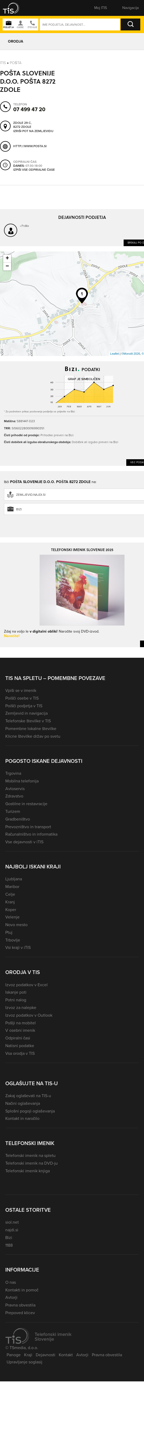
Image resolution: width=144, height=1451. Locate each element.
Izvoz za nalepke (20, 1007)
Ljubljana (13, 879)
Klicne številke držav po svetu (32, 736)
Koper (10, 910)
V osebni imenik (20, 1030)
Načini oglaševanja (22, 1103)
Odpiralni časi (17, 1038)
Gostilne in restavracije (26, 804)
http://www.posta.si (30, 146)
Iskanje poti (15, 992)
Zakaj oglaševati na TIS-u (28, 1096)
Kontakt (66, 1355)
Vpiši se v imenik (20, 690)
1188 (9, 1245)
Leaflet (114, 353)
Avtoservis (15, 789)
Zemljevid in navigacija (26, 713)
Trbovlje (12, 940)
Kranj (10, 902)
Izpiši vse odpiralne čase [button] (34, 170)
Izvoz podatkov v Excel (26, 985)
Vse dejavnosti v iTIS (24, 842)
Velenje (12, 917)
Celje (10, 894)
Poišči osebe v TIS (22, 698)
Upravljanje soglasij (24, 1362)
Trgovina (13, 773)
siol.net (12, 1222)
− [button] (7, 267)
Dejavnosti (45, 1355)
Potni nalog (15, 1000)
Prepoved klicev (20, 1313)
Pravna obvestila (20, 1305)
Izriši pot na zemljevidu (33, 131)
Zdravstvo (14, 796)
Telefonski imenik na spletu (30, 1155)
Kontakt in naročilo (22, 1118)
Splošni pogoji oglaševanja (30, 1111)
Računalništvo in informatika (31, 834)
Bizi (8, 1237)
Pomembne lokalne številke (30, 728)
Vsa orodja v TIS (20, 1053)
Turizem (12, 811)
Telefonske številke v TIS (28, 721)
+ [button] (7, 259)
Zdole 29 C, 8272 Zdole (22, 125)
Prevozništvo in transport (28, 827)
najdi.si (11, 1230)
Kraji (28, 1355)
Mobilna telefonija (22, 781)
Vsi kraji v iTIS (18, 947)
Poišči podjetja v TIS (23, 706)
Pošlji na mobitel (20, 1023)
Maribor (12, 887)
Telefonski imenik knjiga (27, 1171)
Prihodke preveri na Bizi (57, 435)
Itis (3, 63)
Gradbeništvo (17, 819)
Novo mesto (16, 925)
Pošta (15, 63)
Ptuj (8, 932)
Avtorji (11, 1297)
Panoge (14, 1355)
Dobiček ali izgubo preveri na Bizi (95, 442)
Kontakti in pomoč (21, 1290)
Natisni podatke (19, 1046)
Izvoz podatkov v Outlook (28, 1015)
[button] (14, 8)
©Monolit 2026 (130, 353)
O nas (10, 1282)
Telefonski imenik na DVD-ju (31, 1163)
